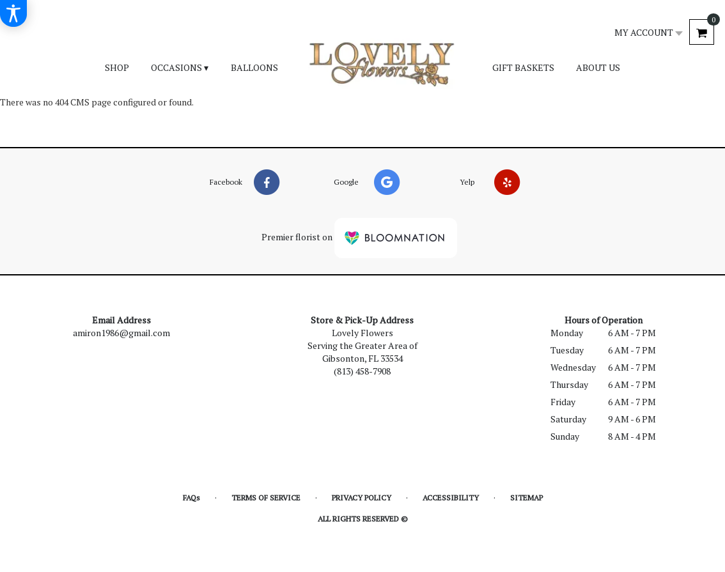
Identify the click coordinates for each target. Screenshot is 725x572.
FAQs (191, 497)
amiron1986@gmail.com (121, 333)
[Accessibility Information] (13, 13)
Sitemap (526, 497)
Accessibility (451, 497)
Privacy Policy (361, 497)
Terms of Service (265, 497)
